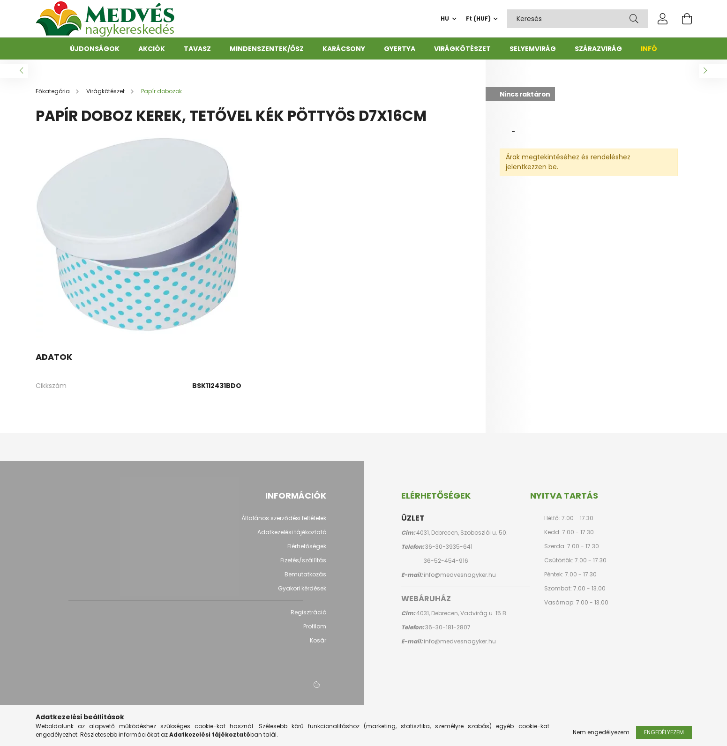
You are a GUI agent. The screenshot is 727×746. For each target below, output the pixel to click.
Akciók (151, 48)
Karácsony (343, 48)
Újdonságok (95, 48)
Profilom (314, 631)
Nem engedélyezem (601, 732)
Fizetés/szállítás (303, 565)
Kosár (318, 645)
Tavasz (197, 48)
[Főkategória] (53, 96)
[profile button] (662, 18)
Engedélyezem (664, 732)
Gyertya (399, 48)
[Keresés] (634, 18)
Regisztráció (308, 617)
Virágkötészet (462, 48)
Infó (649, 48)
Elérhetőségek (306, 551)
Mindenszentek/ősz (267, 48)
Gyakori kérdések (302, 593)
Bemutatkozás (305, 579)
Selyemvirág (533, 48)
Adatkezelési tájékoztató (291, 537)
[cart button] (687, 18)
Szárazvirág (598, 48)
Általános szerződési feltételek (283, 523)
